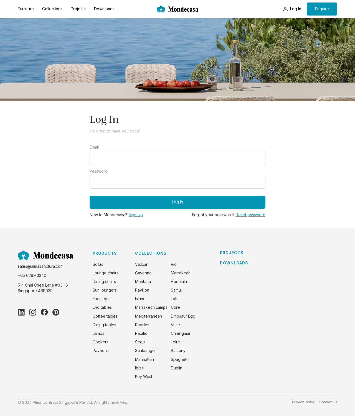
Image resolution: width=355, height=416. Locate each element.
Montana (143, 281)
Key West (143, 376)
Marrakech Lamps (151, 307)
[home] (177, 9)
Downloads (104, 8)
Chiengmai (180, 333)
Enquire (322, 8)
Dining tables (104, 324)
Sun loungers (105, 290)
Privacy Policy (303, 402)
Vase (175, 324)
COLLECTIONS (151, 253)
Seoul (140, 342)
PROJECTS (232, 253)
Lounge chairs (105, 272)
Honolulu (179, 281)
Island (140, 298)
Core (175, 307)
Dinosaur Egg (183, 316)
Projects (78, 8)
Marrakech (181, 272)
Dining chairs (104, 281)
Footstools (102, 298)
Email (94, 147)
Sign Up (135, 215)
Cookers (100, 342)
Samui (176, 290)
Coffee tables (105, 316)
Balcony (178, 350)
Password (99, 171)
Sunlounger (145, 350)
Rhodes (142, 324)
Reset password (250, 214)
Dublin (176, 368)
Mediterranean (148, 316)
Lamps (98, 333)
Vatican (141, 264)
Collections (52, 8)
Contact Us (328, 402)
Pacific (141, 333)
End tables (102, 307)
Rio (174, 264)
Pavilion (142, 290)
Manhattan (144, 359)
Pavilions (101, 350)
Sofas (98, 264)
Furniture (26, 8)
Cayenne (143, 272)
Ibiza (139, 368)
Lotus (176, 298)
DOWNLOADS (234, 263)
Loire (175, 342)
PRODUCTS (105, 253)
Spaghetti (179, 359)
